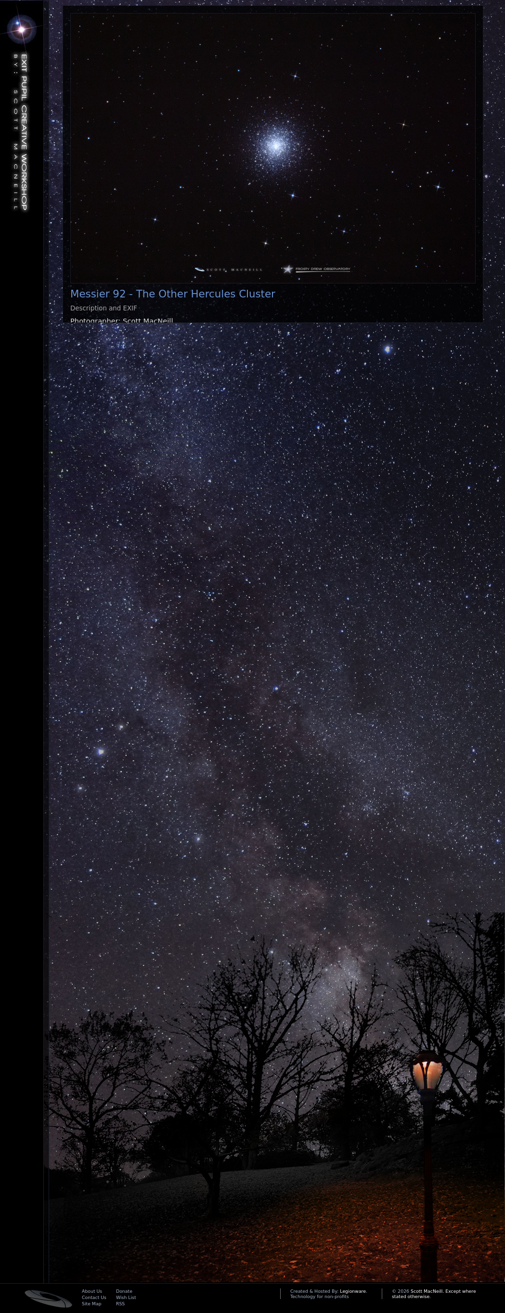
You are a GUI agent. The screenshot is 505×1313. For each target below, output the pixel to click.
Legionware (353, 1291)
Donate (124, 1291)
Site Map (92, 1303)
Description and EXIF (103, 308)
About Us (92, 1291)
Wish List (126, 1297)
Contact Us (94, 1297)
